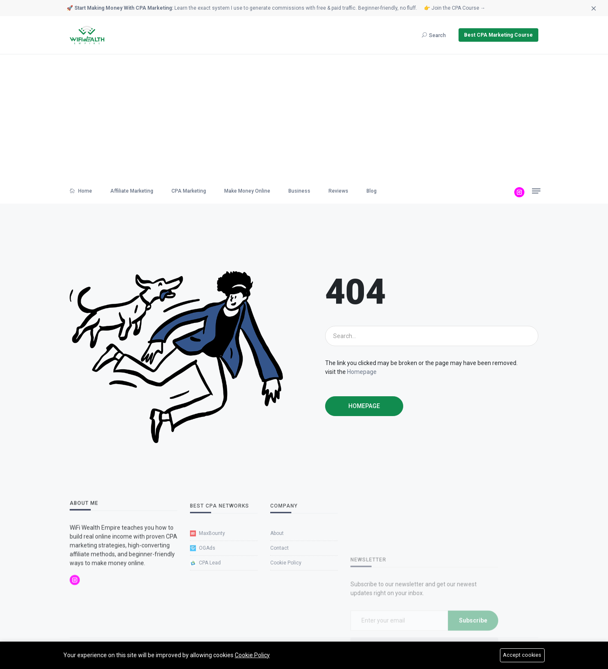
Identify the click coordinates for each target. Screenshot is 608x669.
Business (299, 191)
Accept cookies (522, 655)
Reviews (338, 191)
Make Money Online (247, 191)
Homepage (362, 371)
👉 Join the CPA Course (455, 8)
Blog (371, 191)
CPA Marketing (188, 191)
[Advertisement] (304, 118)
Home (81, 191)
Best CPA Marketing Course (498, 35)
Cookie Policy (252, 654)
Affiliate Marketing (131, 191)
